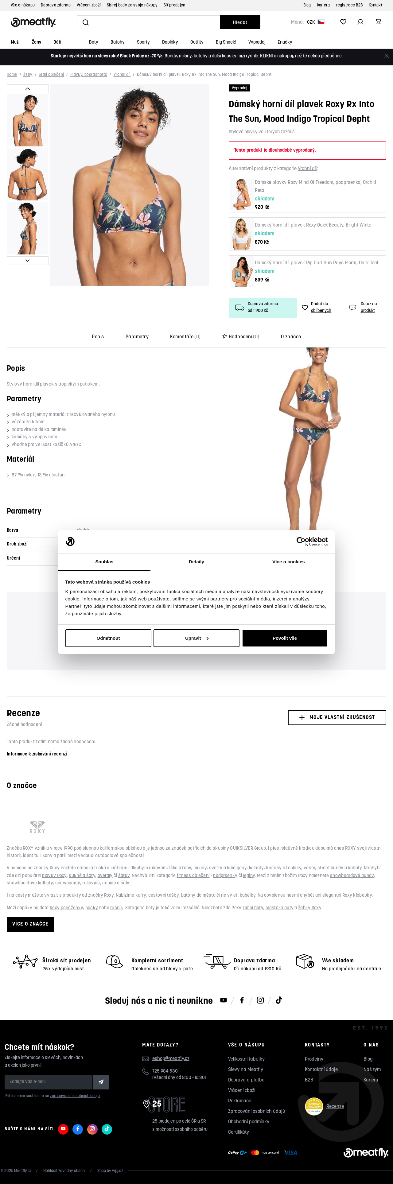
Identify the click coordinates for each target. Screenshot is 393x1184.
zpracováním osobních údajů (75, 1096)
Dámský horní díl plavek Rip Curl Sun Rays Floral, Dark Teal (316, 263)
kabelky (247, 895)
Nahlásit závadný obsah (64, 1171)
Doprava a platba (246, 1080)
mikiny (200, 868)
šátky (124, 876)
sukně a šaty (82, 876)
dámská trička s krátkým (102, 868)
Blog (307, 5)
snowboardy (67, 883)
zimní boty (253, 908)
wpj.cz (117, 1171)
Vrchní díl (122, 75)
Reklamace (239, 1101)
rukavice (91, 883)
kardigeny (237, 868)
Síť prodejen (174, 5)
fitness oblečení (193, 876)
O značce (291, 337)
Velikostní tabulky (246, 1059)
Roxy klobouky (357, 895)
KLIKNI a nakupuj (276, 56)
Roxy (55, 868)
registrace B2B (349, 5)
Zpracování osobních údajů (256, 1111)
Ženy (36, 42)
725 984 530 (165, 1071)
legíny (249, 876)
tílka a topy (180, 868)
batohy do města (198, 895)
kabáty (355, 868)
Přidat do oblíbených (316, 307)
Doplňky (170, 42)
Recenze (324, 1106)
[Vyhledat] (148, 22)
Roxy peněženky (66, 908)
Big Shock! (226, 42)
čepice (109, 883)
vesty (309, 868)
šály (125, 883)
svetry (216, 868)
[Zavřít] (386, 56)
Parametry (137, 337)
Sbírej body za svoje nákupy (132, 5)
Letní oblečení (51, 75)
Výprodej (256, 42)
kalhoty (256, 868)
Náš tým (372, 1069)
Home (12, 75)
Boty (93, 42)
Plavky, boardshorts (88, 75)
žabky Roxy (309, 908)
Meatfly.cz (23, 1171)
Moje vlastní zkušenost (337, 717)
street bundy (330, 868)
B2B (309, 1080)
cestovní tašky (163, 895)
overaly (105, 876)
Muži (15, 42)
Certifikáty (238, 1132)
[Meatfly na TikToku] (278, 1000)
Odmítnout (108, 638)
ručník (116, 908)
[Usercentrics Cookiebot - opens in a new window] (301, 541)
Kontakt (375, 5)
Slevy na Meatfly (245, 1069)
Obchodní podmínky (248, 1122)
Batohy (118, 42)
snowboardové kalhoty (30, 883)
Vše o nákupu (23, 5)
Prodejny (314, 1059)
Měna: (297, 22)
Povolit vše (285, 638)
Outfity (197, 42)
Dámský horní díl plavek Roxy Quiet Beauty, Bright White (313, 225)
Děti (57, 42)
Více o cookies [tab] (288, 561)
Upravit (196, 638)
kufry (140, 895)
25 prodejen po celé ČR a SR (179, 1121)
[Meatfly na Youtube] (223, 1000)
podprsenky (225, 876)
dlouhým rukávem (148, 868)
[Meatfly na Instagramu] (260, 1000)
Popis (98, 337)
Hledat (240, 23)
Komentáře (185, 337)
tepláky (293, 868)
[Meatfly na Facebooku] (242, 1000)
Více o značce (30, 924)
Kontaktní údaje (321, 1069)
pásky (91, 908)
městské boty (280, 908)
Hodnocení (240, 337)
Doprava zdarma (56, 5)
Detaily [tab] (196, 561)
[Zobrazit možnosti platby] (264, 1153)
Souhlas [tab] (104, 561)
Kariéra (323, 5)
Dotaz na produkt (362, 307)
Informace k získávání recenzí (37, 754)
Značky (285, 42)
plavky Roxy (54, 876)
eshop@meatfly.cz (170, 1058)
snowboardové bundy (352, 876)
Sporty (143, 42)
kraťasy (274, 868)
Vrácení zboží (89, 5)
